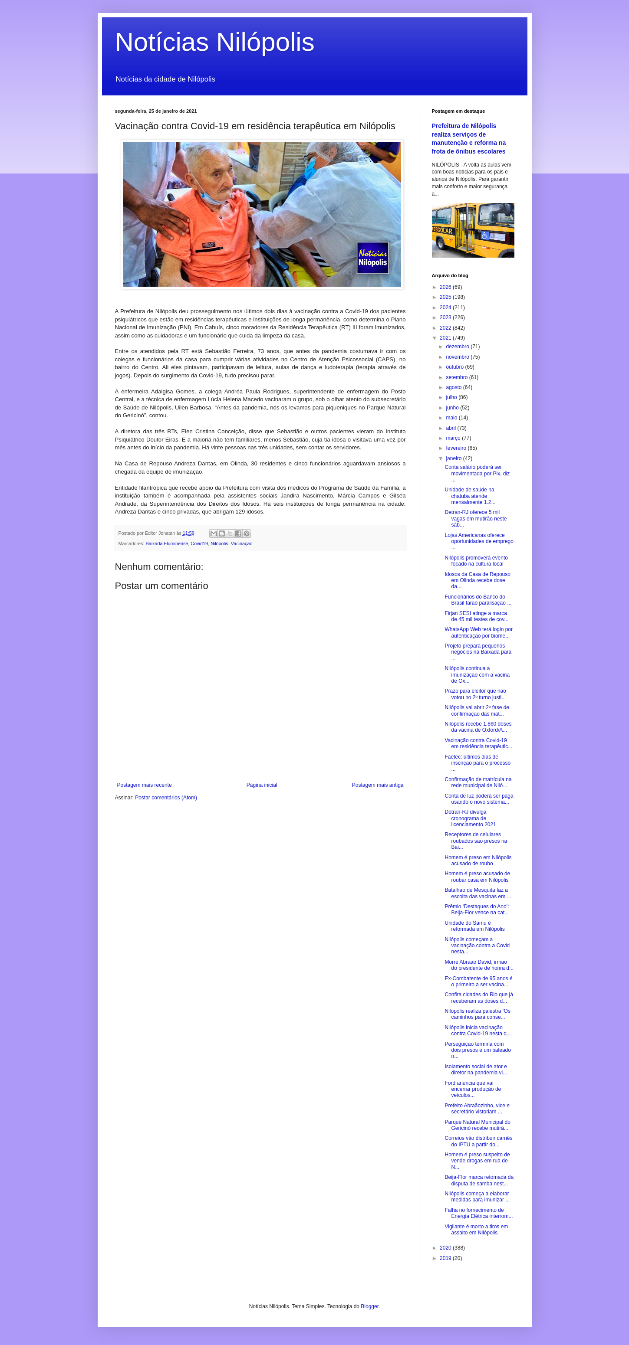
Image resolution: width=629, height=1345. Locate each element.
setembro (457, 377)
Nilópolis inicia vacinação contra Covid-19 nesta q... (477, 1030)
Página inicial (262, 785)
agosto (454, 387)
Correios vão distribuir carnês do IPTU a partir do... (478, 1141)
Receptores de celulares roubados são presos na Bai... (476, 840)
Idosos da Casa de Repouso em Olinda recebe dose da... (477, 580)
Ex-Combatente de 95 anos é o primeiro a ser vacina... (478, 981)
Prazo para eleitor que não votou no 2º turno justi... (475, 694)
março (454, 438)
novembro (458, 357)
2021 (446, 338)
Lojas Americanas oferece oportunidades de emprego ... (479, 541)
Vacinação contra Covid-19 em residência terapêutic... (478, 743)
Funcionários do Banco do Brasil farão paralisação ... (478, 600)
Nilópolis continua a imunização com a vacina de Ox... (477, 674)
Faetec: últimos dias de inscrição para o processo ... (477, 763)
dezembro (458, 347)
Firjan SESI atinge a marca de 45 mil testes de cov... (476, 616)
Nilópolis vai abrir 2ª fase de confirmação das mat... (477, 710)
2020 (446, 1248)
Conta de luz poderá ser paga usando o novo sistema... (479, 799)
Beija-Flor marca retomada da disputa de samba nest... (479, 1180)
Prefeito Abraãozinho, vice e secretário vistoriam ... (477, 1109)
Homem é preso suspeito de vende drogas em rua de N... (477, 1161)
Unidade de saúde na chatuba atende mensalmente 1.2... (470, 496)
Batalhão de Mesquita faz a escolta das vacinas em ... (478, 893)
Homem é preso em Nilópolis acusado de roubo (478, 860)
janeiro (454, 458)
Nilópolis (219, 543)
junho (453, 408)
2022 (446, 328)
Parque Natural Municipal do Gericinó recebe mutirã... (477, 1125)
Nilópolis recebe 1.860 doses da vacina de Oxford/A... (478, 727)
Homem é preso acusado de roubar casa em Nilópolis (477, 876)
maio (452, 418)
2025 (446, 297)
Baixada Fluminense (167, 543)
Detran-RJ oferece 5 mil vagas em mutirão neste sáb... (476, 518)
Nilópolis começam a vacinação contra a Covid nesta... (477, 945)
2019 (446, 1258)
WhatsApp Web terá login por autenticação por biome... (479, 632)
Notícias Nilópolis (215, 41)
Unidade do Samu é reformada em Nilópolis (474, 926)
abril (451, 428)
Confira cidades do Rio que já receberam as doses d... (479, 998)
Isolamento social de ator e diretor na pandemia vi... (476, 1070)
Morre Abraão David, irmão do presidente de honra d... (479, 965)
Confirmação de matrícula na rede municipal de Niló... (478, 782)
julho (452, 397)
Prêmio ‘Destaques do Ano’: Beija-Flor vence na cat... (477, 909)
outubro (455, 367)
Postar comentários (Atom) (166, 798)
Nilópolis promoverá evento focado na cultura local (476, 561)
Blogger (370, 1306)
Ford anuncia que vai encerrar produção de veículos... (473, 1089)
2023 (446, 317)
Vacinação (242, 543)
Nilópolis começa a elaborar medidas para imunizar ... (477, 1197)
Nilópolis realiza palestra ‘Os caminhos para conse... (477, 1014)
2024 (446, 307)
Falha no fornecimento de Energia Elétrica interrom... (479, 1213)
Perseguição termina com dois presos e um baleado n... (477, 1050)
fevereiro (457, 448)
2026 (446, 287)
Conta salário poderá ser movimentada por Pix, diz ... (477, 473)
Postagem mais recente (144, 785)
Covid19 (199, 543)
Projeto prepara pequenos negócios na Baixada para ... (478, 652)
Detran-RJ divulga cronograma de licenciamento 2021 (470, 818)
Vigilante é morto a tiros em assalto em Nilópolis (476, 1230)
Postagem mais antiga (378, 785)
